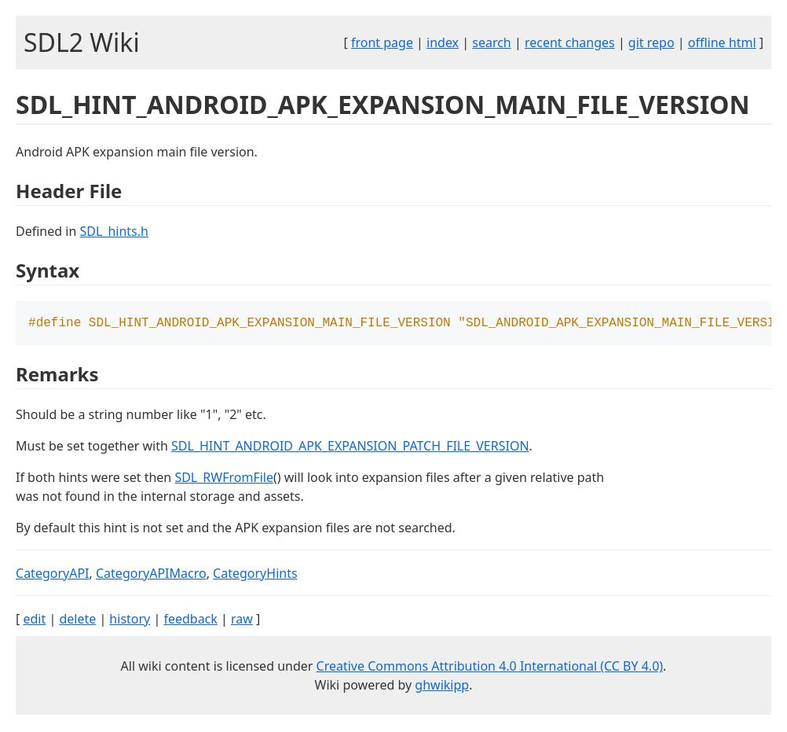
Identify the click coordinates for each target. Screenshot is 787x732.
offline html (722, 42)
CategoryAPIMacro (151, 574)
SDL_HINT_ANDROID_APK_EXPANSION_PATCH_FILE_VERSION (350, 447)
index (442, 42)
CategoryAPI (53, 574)
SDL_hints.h (113, 231)
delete (77, 620)
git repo (651, 42)
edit (34, 620)
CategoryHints (255, 574)
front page (382, 42)
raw (242, 620)
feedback (190, 620)
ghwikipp (442, 686)
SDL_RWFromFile (223, 478)
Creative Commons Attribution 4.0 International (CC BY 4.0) (490, 667)
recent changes (570, 42)
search (491, 42)
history (129, 620)
